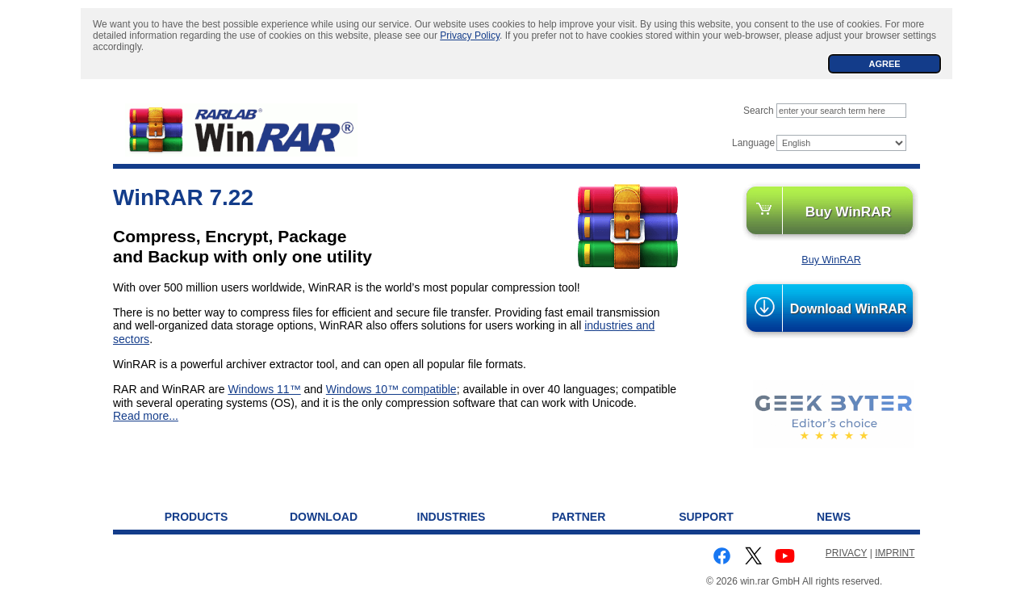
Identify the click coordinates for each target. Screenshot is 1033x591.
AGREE (884, 64)
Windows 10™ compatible (391, 389)
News (834, 516)
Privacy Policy (470, 35)
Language (753, 143)
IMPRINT (894, 553)
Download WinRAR (848, 309)
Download (324, 516)
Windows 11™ (264, 389)
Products (196, 516)
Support (706, 516)
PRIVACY (847, 553)
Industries (451, 516)
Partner (579, 516)
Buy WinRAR (848, 211)
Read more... (145, 415)
